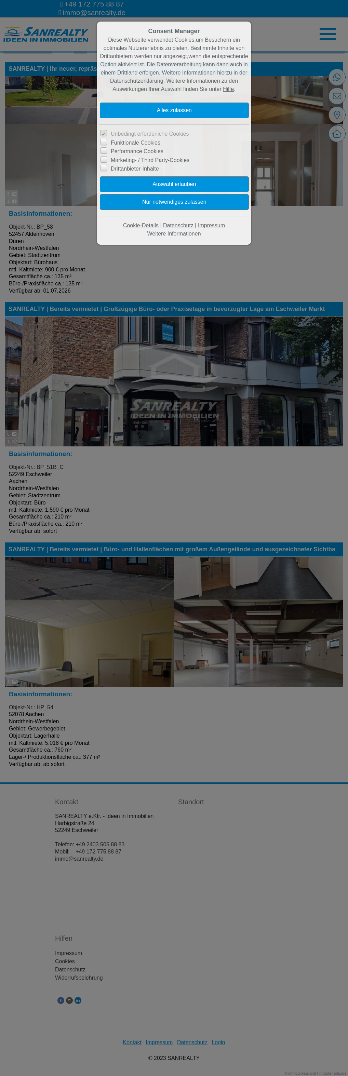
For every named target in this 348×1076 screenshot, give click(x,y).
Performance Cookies (137, 151)
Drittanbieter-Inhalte (135, 169)
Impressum (211, 225)
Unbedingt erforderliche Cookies (150, 134)
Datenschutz (178, 225)
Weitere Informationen (174, 234)
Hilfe (228, 89)
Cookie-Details (141, 225)
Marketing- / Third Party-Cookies (150, 160)
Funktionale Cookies (135, 143)
